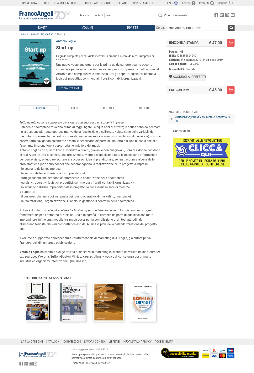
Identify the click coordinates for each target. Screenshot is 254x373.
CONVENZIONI (72, 341)
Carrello (222, 3)
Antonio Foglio (66, 41)
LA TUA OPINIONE (32, 341)
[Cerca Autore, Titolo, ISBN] (197, 28)
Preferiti (204, 3)
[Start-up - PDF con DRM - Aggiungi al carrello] (231, 90)
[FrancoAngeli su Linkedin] (222, 15)
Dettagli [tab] (108, 108)
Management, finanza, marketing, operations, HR (202, 119)
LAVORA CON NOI (95, 341)
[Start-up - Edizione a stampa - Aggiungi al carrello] (231, 43)
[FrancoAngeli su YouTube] (233, 15)
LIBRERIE (114, 341)
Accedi (186, 3)
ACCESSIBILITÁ (164, 341)
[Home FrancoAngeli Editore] (45, 15)
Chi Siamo (84, 15)
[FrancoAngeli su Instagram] (227, 15)
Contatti (98, 15)
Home (22, 34)
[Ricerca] (231, 28)
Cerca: (160, 27)
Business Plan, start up (41, 34)
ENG (169, 3)
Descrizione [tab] (39, 108)
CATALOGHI (53, 341)
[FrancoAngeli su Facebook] (216, 15)
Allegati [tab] (144, 108)
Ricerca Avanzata (176, 15)
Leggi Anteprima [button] (69, 88)
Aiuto (109, 15)
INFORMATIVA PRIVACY (137, 341)
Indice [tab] (74, 108)
